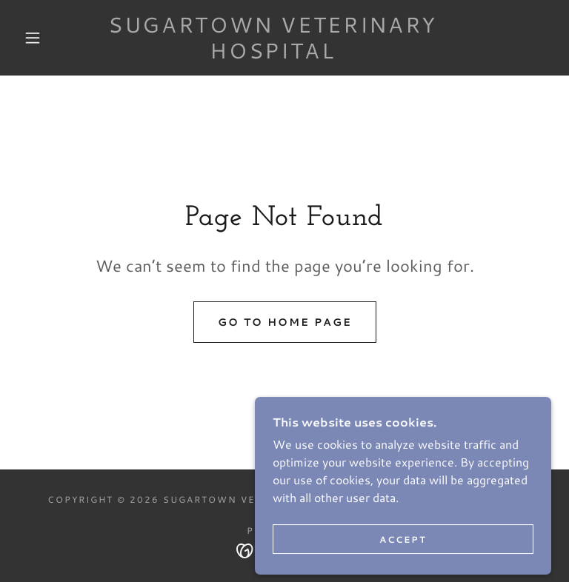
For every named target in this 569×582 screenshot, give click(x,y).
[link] (272, 53)
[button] (32, 38)
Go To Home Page (285, 322)
